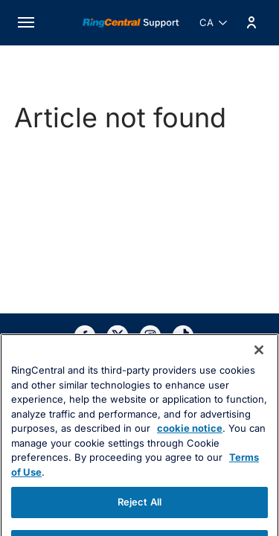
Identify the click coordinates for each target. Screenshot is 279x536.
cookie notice (189, 450)
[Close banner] (259, 371)
